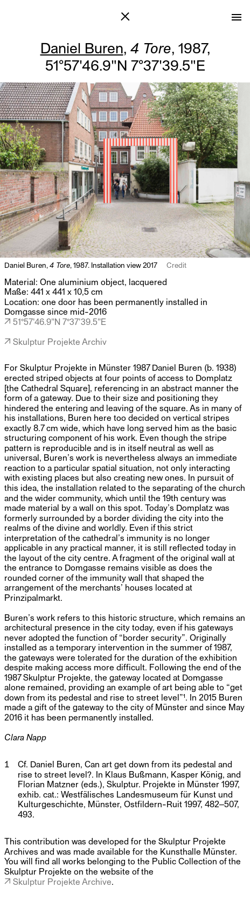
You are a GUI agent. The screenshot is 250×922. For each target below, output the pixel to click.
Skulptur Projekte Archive (62, 881)
